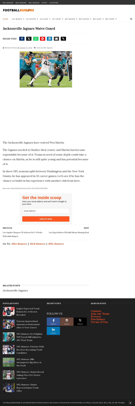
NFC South (84, 19)
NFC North (70, 19)
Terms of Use (99, 322)
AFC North (17, 19)
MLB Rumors (21, 3)
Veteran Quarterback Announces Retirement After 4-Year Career (28, 324)
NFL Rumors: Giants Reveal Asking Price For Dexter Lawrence (30, 375)
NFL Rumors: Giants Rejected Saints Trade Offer (27, 387)
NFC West (109, 19)
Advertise (53, 3)
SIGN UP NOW (46, 219)
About (44, 3)
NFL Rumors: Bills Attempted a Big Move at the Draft (29, 362)
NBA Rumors (8, 3)
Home (5, 19)
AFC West (56, 19)
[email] (45, 211)
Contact (96, 311)
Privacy (96, 316)
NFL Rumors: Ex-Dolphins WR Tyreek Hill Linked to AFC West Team (29, 337)
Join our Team (100, 313)
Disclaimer (98, 319)
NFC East (97, 19)
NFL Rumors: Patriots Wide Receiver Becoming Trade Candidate (30, 349)
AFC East (44, 19)
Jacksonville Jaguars (45, 48)
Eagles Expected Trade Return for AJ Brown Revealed (28, 311)
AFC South (31, 19)
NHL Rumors (34, 3)
